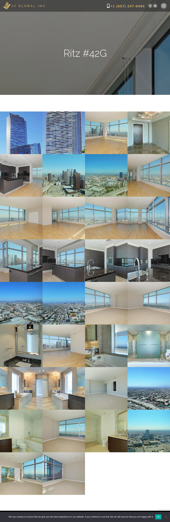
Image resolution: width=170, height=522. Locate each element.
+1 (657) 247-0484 (127, 6)
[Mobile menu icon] (164, 6)
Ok (158, 517)
